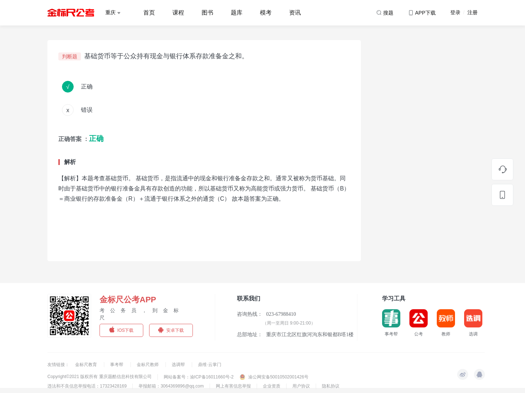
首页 (149, 12)
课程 (178, 12)
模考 (266, 12)
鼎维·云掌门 (209, 364)
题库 (236, 12)
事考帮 (117, 364)
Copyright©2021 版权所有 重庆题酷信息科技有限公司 (99, 376)
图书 (207, 12)
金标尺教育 (86, 364)
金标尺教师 (148, 364)
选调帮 (179, 364)
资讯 (295, 12)
